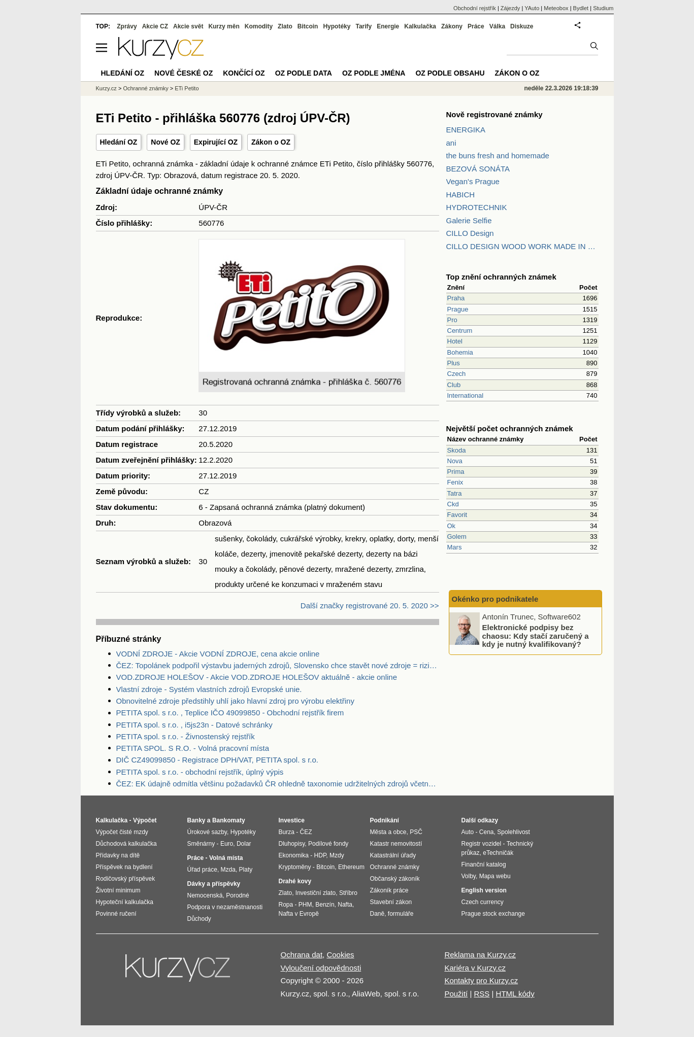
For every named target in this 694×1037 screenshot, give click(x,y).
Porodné (237, 895)
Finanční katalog (483, 864)
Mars (454, 547)
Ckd (453, 504)
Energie (388, 26)
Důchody (199, 918)
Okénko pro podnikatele (495, 599)
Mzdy (336, 855)
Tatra (454, 493)
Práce (476, 26)
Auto (467, 832)
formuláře (401, 913)
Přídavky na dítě (118, 855)
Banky (196, 820)
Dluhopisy (292, 843)
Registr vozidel (481, 843)
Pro (452, 320)
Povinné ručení (116, 913)
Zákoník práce (389, 890)
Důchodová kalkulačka (126, 843)
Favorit (457, 514)
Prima (456, 471)
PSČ (416, 832)
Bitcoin (308, 26)
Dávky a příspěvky (214, 883)
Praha (456, 298)
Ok (451, 526)
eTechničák (498, 852)
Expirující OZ (216, 142)
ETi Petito (187, 88)
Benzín (324, 904)
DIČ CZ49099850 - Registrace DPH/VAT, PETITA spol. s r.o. (217, 759)
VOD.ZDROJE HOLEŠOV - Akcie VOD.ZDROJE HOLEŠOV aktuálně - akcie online (257, 677)
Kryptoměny (295, 867)
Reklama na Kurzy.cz (480, 954)
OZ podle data (303, 73)
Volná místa (226, 857)
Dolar (244, 843)
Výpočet (145, 820)
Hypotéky (336, 26)
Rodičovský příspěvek (125, 878)
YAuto (531, 8)
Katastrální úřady (393, 855)
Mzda (228, 869)
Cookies (340, 954)
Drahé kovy (295, 881)
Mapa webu (495, 876)
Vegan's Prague (473, 181)
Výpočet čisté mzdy (122, 832)
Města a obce (388, 832)
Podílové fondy (328, 843)
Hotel (454, 341)
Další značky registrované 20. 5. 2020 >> (370, 605)
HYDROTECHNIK (476, 207)
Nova (454, 461)
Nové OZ (165, 142)
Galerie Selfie (469, 220)
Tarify (363, 26)
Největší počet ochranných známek (509, 428)
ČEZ (306, 832)
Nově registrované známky (494, 114)
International (465, 395)
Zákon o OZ (270, 142)
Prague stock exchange (493, 913)
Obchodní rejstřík (474, 8)
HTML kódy (515, 993)
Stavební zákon (391, 902)
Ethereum (351, 867)
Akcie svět (188, 26)
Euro (226, 843)
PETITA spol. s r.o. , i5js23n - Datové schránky (194, 724)
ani (451, 143)
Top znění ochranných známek (501, 276)
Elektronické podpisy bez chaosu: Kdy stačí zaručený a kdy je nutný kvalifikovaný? (535, 635)
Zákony (451, 26)
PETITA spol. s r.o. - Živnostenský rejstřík (185, 736)
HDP (320, 855)
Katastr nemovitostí (396, 843)
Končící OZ (244, 73)
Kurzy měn (223, 26)
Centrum (460, 330)
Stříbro (348, 892)
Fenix (455, 482)
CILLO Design (470, 233)
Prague (458, 309)
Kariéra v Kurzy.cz (475, 967)
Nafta (345, 904)
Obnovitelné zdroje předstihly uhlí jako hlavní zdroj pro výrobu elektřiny (235, 701)
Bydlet (581, 8)
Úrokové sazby (207, 832)
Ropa (286, 904)
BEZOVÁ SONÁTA (478, 168)
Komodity (259, 26)
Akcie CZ (155, 26)
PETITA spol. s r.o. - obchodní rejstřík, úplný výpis (200, 772)
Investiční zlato (315, 892)
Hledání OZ (119, 142)
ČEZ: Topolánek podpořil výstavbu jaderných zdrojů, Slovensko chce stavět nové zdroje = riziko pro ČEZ (277, 665)
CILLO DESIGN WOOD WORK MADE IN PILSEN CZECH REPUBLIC (522, 246)
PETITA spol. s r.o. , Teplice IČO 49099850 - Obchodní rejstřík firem (230, 712)
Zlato (285, 26)
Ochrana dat (302, 954)
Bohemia (460, 352)
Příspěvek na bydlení (124, 867)
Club (454, 385)
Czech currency (482, 902)
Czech (456, 373)
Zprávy (127, 26)
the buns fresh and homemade (497, 155)
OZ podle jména (373, 73)
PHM (305, 904)
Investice (292, 820)
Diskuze (521, 26)
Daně (377, 913)
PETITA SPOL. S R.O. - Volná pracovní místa (193, 748)
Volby (468, 876)
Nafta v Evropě (299, 913)
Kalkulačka (420, 26)
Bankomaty (228, 820)
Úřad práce (202, 869)
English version (484, 890)
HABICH (460, 194)
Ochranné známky (145, 88)
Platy (246, 869)
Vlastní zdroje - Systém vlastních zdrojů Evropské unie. (209, 689)
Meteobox (556, 8)
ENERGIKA (466, 129)
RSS (481, 993)
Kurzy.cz (106, 88)
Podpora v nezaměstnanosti (225, 907)
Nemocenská (205, 895)
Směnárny (201, 843)
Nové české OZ (183, 73)
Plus (453, 363)
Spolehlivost (513, 832)
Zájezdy (510, 8)
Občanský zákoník (395, 878)
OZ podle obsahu (449, 73)
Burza (286, 832)
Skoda (456, 450)
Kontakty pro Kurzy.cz (481, 980)
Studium (603, 8)
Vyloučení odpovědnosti (321, 967)
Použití (456, 993)
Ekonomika (294, 855)
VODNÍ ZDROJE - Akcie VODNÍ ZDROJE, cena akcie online (218, 653)
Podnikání (384, 820)
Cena (486, 832)
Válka (497, 26)
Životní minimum (118, 890)
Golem (457, 536)
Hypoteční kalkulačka (124, 902)
